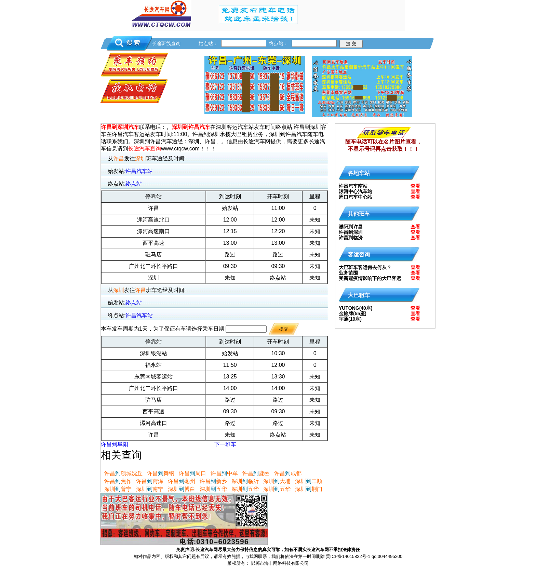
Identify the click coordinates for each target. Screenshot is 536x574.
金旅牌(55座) (352, 313)
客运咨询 (359, 254)
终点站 (133, 184)
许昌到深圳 (351, 232)
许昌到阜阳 (114, 444)
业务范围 (348, 273)
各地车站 (359, 173)
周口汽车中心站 (355, 197)
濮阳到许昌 (351, 226)
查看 (415, 186)
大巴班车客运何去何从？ (365, 267)
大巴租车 (359, 295)
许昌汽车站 (139, 171)
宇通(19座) (350, 319)
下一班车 (225, 444)
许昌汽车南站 (353, 186)
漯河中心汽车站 (355, 191)
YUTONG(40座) (356, 308)
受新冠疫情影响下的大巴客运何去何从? (370, 280)
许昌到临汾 (351, 237)
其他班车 (359, 214)
